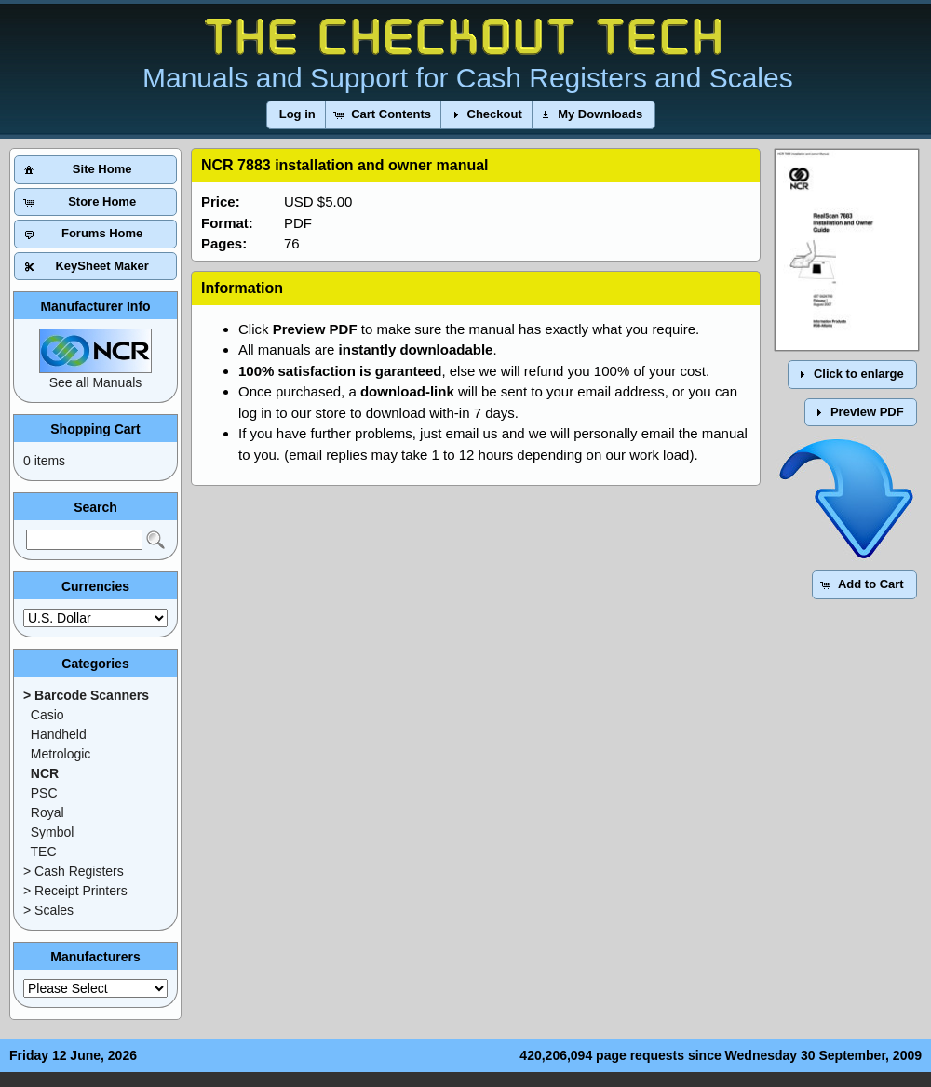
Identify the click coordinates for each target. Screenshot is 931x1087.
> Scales (48, 910)
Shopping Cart (95, 429)
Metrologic (61, 753)
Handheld (59, 734)
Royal (47, 812)
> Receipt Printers (75, 890)
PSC (44, 792)
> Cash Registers (73, 871)
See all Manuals (95, 382)
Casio (47, 714)
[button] (297, 115)
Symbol (52, 832)
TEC (44, 851)
